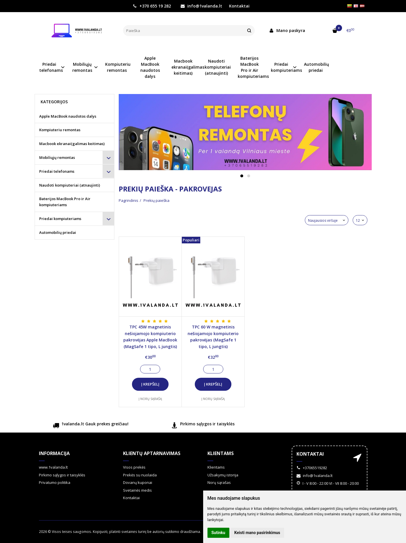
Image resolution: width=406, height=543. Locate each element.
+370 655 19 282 (152, 6)
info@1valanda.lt (201, 6)
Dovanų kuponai (137, 482)
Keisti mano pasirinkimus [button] (257, 532)
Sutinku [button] (218, 532)
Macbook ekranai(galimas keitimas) (185, 67)
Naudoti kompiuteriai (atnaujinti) (218, 67)
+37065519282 (312, 467)
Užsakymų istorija (222, 475)
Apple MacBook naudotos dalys (150, 67)
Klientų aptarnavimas (151, 453)
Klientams (220, 453)
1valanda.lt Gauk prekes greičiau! (91, 426)
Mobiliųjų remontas (57, 157)
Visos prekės (134, 467)
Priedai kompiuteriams (60, 218)
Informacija (54, 453)
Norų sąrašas (219, 482)
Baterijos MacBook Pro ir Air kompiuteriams (251, 67)
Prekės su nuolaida (140, 475)
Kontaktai (239, 6)
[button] (241, 176)
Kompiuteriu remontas (118, 67)
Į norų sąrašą (150, 399)
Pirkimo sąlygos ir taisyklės (203, 426)
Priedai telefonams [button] (51, 67)
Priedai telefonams (56, 171)
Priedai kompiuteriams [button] (285, 67)
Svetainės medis (137, 490)
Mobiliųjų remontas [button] (82, 67)
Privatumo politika (54, 482)
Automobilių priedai (316, 67)
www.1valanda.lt (53, 467)
